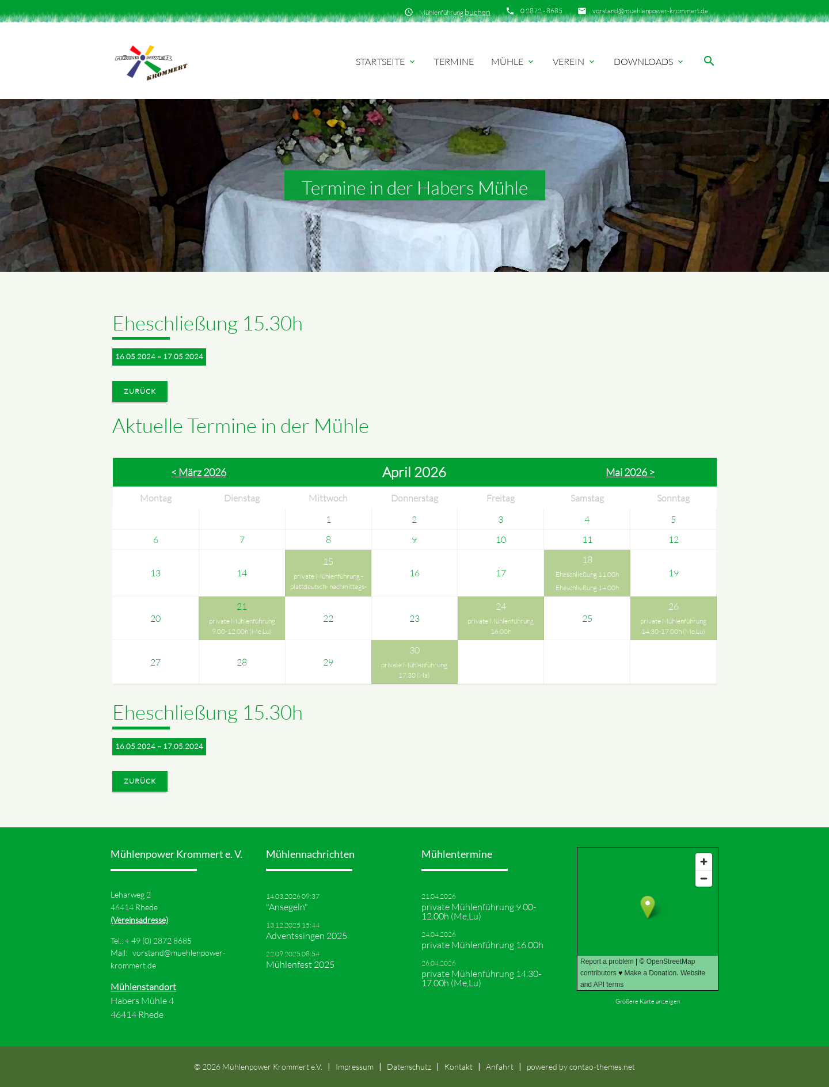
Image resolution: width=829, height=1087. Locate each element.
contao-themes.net (602, 1066)
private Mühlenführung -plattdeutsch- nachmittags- (328, 581)
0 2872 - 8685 (541, 10)
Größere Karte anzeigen (647, 1001)
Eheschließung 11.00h (587, 574)
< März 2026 (198, 472)
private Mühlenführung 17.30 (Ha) (414, 669)
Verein (574, 61)
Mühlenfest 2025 (300, 964)
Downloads (649, 61)
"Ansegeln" (287, 906)
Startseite (386, 61)
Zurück (140, 391)
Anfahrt (500, 1066)
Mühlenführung (454, 12)
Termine (454, 61)
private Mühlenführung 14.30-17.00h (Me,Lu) (673, 626)
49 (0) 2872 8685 (161, 940)
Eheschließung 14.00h (587, 587)
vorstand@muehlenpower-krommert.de (650, 10)
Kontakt (458, 1066)
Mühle (513, 61)
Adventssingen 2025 (306, 935)
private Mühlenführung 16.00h (500, 626)
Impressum (355, 1066)
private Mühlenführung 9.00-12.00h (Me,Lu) (242, 626)
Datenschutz (409, 1066)
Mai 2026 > (630, 472)
